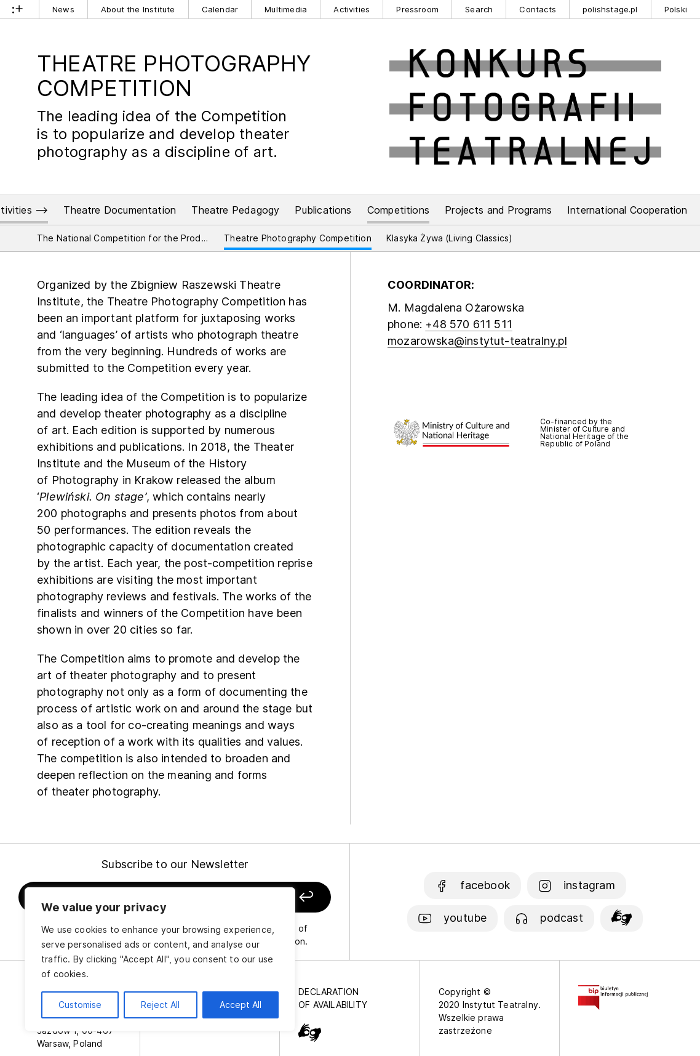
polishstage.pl (610, 9)
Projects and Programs (498, 210)
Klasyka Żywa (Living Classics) (449, 238)
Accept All (240, 1004)
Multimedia (285, 9)
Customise (79, 1004)
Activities (351, 9)
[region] (160, 959)
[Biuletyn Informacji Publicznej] (613, 991)
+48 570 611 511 (468, 324)
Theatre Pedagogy (235, 210)
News (63, 9)
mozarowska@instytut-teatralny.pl (477, 340)
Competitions (398, 210)
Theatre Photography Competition (298, 238)
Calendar (220, 9)
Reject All (160, 1004)
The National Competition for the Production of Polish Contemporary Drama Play (123, 238)
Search (479, 9)
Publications (323, 210)
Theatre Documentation (119, 210)
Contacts (537, 9)
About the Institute (138, 9)
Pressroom (417, 9)
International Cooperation (627, 210)
